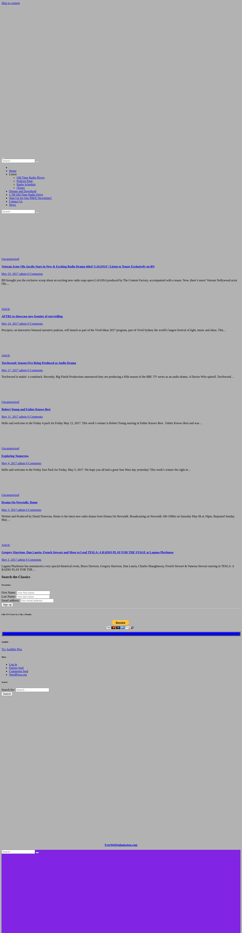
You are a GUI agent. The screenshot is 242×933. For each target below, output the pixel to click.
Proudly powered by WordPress (21, 887)
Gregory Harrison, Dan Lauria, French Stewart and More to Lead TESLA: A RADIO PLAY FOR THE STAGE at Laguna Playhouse (88, 485)
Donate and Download (22, 123)
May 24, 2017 (10, 256)
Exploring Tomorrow (15, 388)
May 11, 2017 (10, 349)
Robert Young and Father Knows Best (26, 342)
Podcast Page (25, 113)
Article (6, 241)
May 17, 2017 (10, 303)
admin (23, 206)
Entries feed (16, 600)
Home (12, 103)
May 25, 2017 (10, 206)
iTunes (21, 120)
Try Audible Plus (12, 582)
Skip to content (11, 3)
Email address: (11, 533)
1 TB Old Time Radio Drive (26, 127)
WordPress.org (18, 607)
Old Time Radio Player (31, 110)
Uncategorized (10, 191)
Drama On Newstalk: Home (20, 435)
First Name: (9, 525)
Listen (13, 106)
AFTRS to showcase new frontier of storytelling (32, 249)
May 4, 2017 (10, 396)
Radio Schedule (26, 117)
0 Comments (35, 206)
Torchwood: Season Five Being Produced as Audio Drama (39, 295)
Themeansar (73, 887)
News (12, 137)
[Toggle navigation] (3, 90)
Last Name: (9, 529)
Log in (13, 597)
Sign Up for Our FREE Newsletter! (30, 130)
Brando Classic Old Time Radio (21, 868)
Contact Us (16, 134)
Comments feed (18, 603)
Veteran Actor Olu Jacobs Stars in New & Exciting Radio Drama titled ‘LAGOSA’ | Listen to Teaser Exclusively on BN (78, 199)
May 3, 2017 (10, 442)
